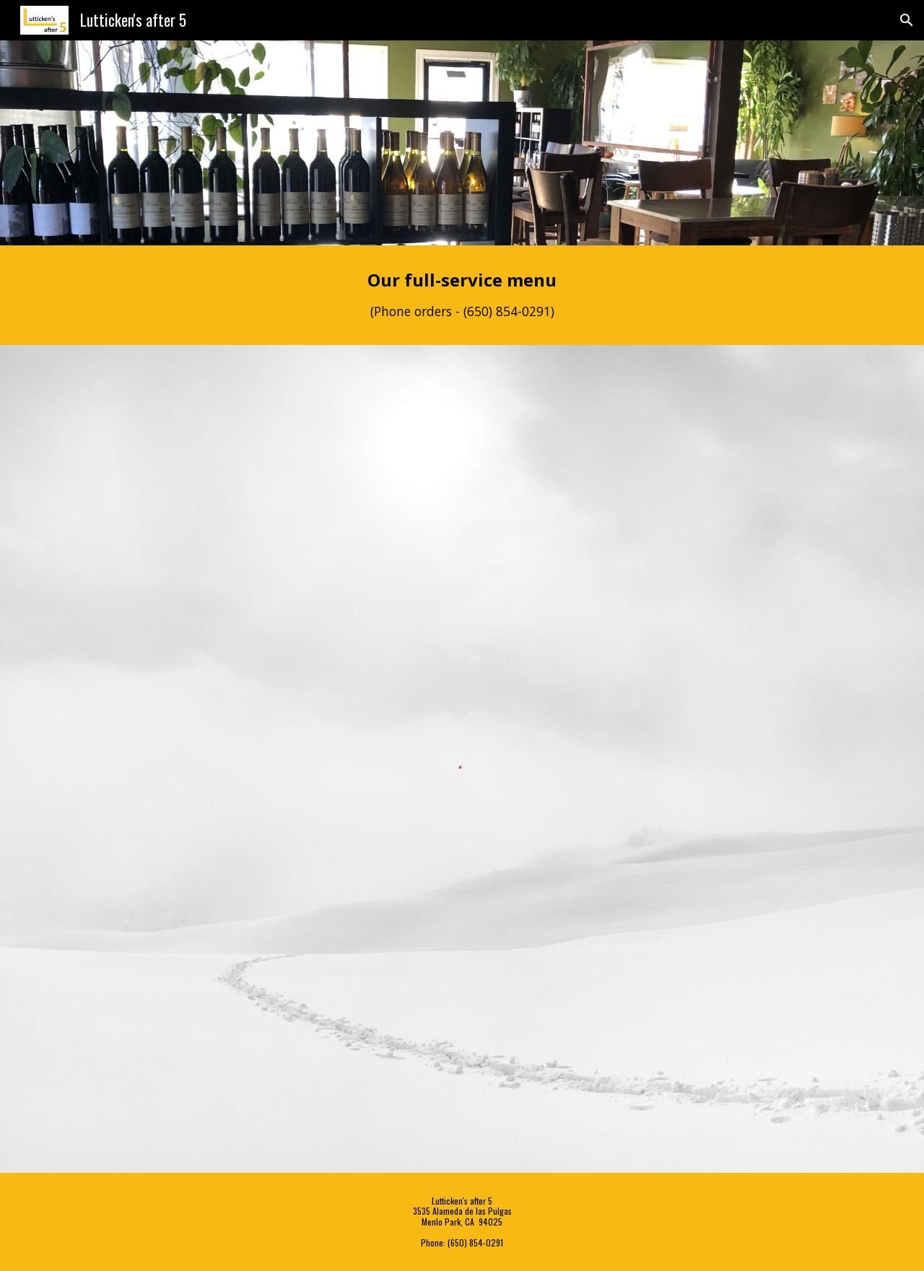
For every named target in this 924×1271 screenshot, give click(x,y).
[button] (906, 20)
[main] (462, 295)
